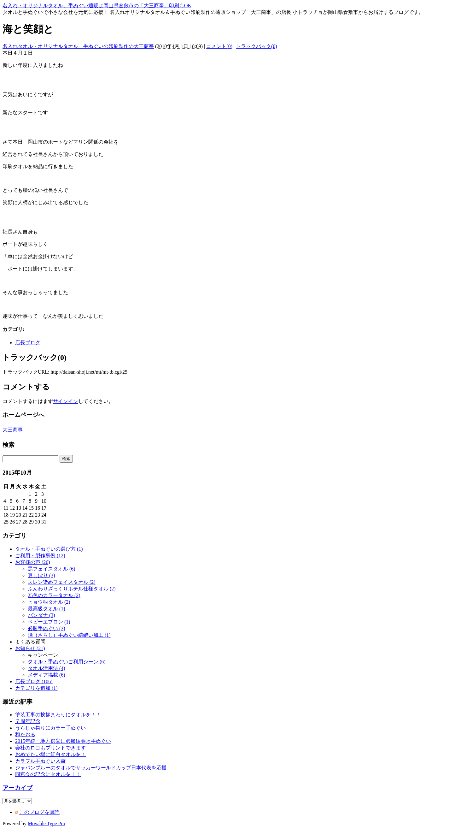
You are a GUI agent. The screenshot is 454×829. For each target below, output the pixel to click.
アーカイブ (17, 788)
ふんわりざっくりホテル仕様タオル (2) (72, 588)
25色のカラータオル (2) (54, 595)
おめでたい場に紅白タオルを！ (50, 754)
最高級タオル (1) (46, 608)
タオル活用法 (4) (46, 668)
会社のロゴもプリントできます (50, 747)
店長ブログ (27, 342)
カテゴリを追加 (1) (36, 688)
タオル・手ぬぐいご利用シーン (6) (67, 661)
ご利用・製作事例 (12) (40, 555)
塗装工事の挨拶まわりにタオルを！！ (58, 714)
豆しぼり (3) (41, 575)
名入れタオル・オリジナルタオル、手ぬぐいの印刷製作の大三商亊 (78, 46)
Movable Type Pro (46, 823)
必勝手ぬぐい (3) (46, 628)
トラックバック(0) (256, 46)
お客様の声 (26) (32, 562)
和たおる (25, 734)
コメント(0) (219, 46)
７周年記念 (27, 721)
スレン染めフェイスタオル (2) (62, 582)
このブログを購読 (39, 812)
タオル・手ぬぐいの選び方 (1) (49, 549)
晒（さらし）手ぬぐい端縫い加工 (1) (69, 635)
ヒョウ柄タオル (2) (49, 602)
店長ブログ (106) (34, 681)
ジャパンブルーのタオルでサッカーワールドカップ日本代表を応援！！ (96, 767)
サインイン (65, 401)
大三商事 (13, 429)
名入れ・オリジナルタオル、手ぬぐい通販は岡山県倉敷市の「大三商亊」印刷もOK (97, 5)
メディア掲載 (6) (46, 675)
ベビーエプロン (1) (49, 622)
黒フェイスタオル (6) (51, 568)
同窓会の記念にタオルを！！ (48, 774)
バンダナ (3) (41, 615)
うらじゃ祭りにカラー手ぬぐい (50, 728)
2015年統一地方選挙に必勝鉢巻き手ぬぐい (63, 741)
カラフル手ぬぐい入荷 (40, 761)
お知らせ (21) (30, 648)
